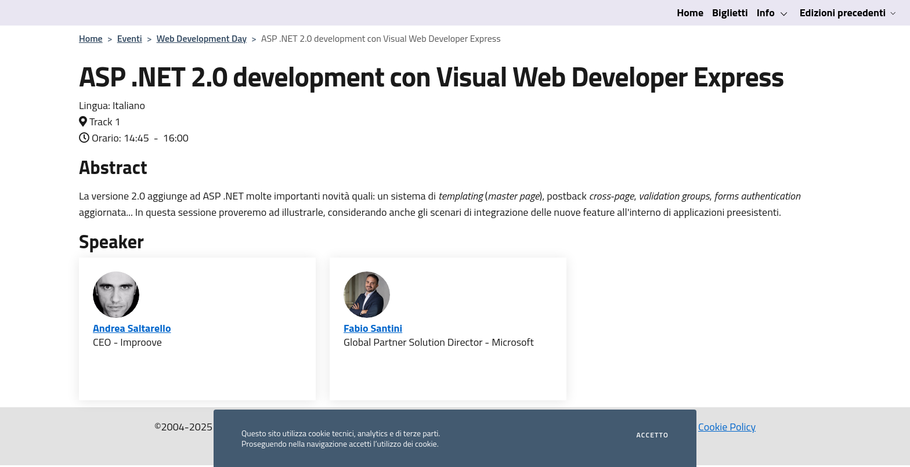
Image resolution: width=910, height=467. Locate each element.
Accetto (653, 435)
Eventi (129, 38)
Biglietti (730, 12)
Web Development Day (202, 38)
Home (690, 12)
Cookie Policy (727, 427)
